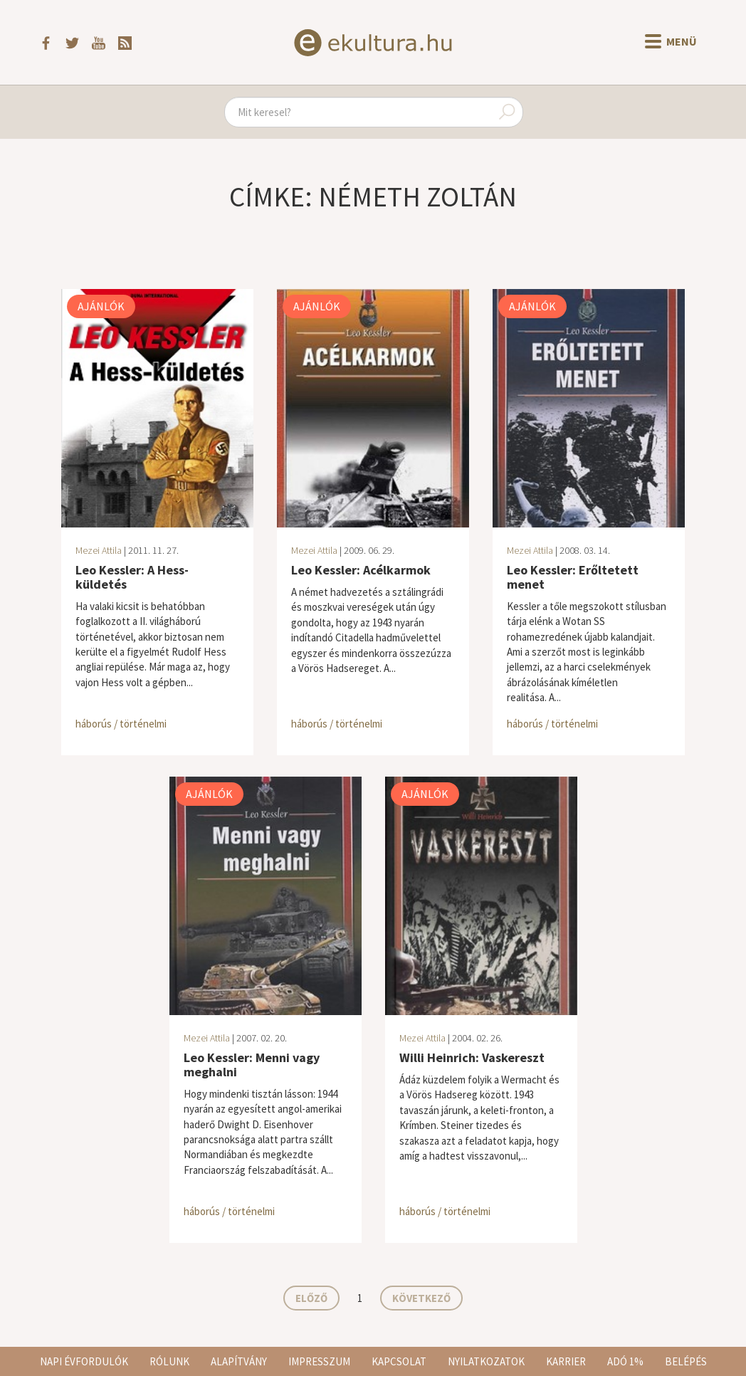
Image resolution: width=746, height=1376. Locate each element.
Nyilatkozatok (486, 1361)
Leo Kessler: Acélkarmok (361, 570)
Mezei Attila (98, 550)
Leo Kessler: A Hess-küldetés (132, 577)
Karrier (566, 1361)
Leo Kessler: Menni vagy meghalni (252, 1064)
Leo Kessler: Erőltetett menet (573, 577)
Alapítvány (239, 1361)
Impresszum (319, 1361)
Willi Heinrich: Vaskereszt (472, 1057)
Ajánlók (101, 306)
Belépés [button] (686, 1361)
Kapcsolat (399, 1361)
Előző (311, 1298)
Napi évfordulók (84, 1361)
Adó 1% (625, 1361)
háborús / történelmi (121, 723)
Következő (421, 1298)
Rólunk (169, 1361)
